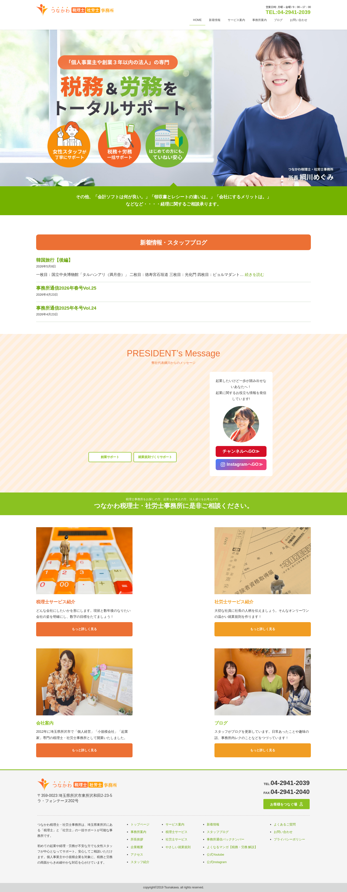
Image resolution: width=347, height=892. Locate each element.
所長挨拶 (137, 839)
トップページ (140, 824)
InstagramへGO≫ (247, 464)
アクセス (137, 854)
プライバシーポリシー (289, 839)
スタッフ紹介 (140, 862)
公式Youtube (215, 854)
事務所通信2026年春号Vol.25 (66, 288)
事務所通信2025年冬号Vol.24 (66, 308)
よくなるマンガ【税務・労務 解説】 (232, 847)
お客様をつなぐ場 (283, 804)
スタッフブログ (218, 832)
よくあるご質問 (285, 824)
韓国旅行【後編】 (54, 260)
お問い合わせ (283, 832)
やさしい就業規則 (178, 847)
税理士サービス (176, 832)
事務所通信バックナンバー (225, 839)
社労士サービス (176, 839)
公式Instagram (217, 862)
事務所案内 (138, 832)
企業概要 (137, 847)
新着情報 (213, 824)
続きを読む (254, 275)
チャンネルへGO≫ (243, 451)
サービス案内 (175, 824)
